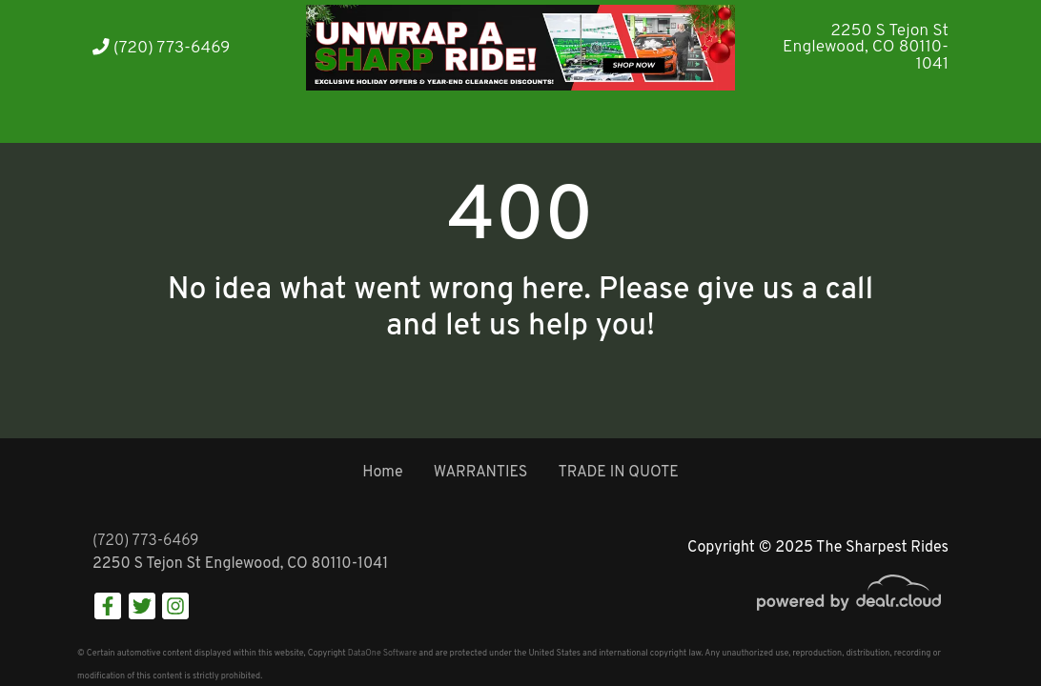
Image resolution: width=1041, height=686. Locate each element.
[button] (189, 116)
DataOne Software (382, 653)
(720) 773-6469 (161, 48)
